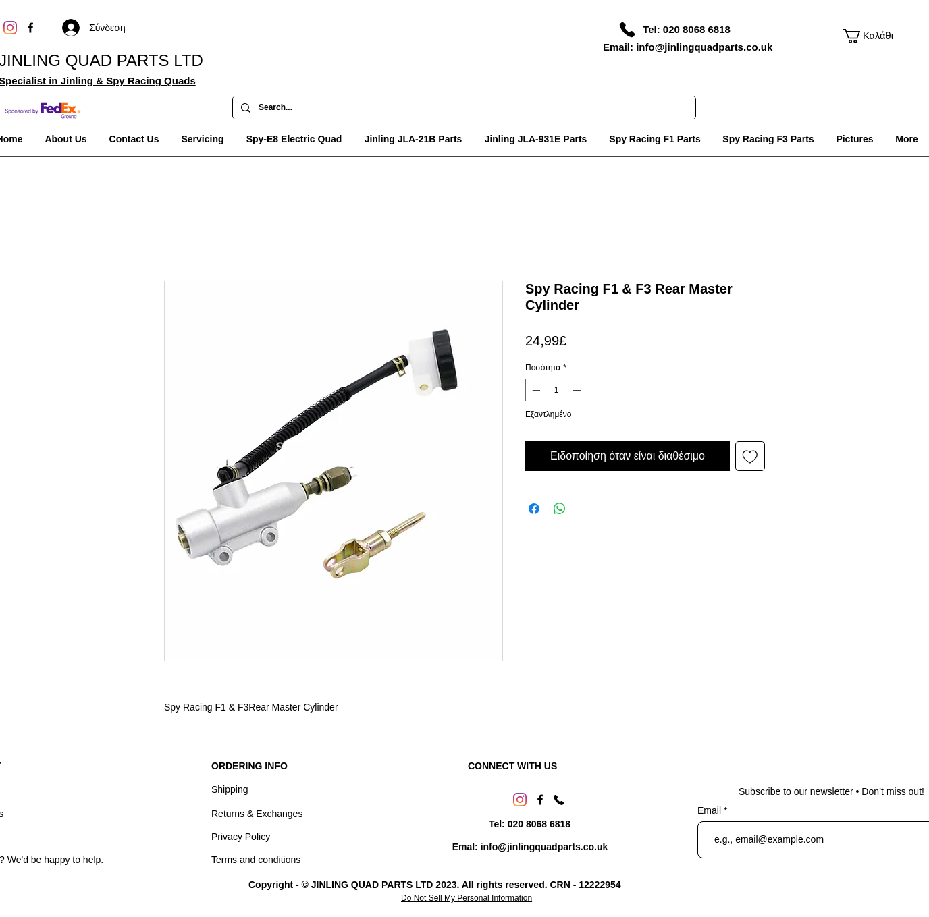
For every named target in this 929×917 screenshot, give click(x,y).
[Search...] (463, 107)
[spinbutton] (556, 390)
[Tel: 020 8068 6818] (686, 29)
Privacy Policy (240, 836)
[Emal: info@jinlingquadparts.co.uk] (530, 846)
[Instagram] (10, 27)
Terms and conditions (255, 859)
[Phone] (627, 29)
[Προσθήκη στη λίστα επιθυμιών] (750, 456)
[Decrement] (534, 390)
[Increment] (577, 390)
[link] (870, 36)
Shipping (229, 789)
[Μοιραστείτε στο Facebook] (534, 509)
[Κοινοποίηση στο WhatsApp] (560, 509)
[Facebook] (30, 27)
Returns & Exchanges (256, 813)
